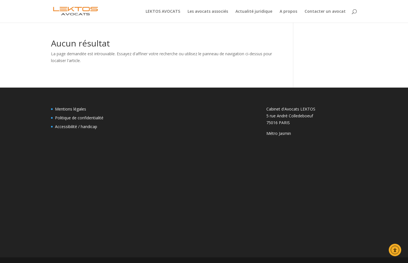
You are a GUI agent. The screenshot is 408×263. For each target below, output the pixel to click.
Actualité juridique (253, 11)
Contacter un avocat (325, 11)
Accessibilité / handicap (76, 126)
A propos (288, 11)
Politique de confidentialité (79, 117)
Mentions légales (70, 109)
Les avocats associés (208, 11)
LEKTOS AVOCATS (163, 11)
